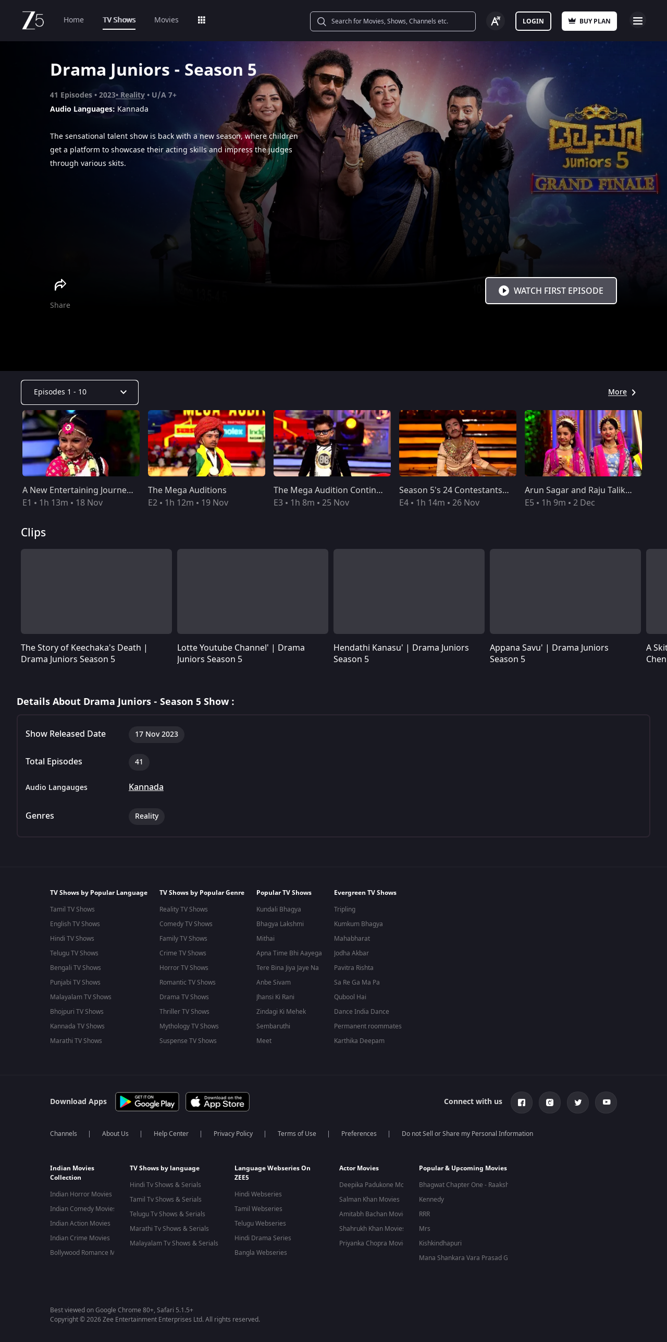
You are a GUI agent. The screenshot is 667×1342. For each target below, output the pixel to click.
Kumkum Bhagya (358, 924)
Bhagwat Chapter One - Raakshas (467, 1183)
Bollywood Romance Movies (90, 1250)
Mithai (265, 938)
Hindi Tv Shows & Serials (165, 1183)
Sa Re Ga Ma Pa (357, 982)
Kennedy (431, 1197)
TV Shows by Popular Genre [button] (201, 892)
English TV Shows (75, 924)
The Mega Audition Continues (332, 490)
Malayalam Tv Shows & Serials (174, 1241)
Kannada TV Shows (77, 1026)
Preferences (359, 1131)
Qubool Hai (350, 997)
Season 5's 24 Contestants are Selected (476, 490)
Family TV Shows (183, 938)
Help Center (171, 1131)
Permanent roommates (368, 1026)
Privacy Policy (233, 1131)
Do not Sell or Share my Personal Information (467, 1131)
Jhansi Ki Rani (275, 997)
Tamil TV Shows (72, 909)
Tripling (344, 909)
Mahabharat (352, 938)
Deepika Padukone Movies (377, 1183)
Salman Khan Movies (369, 1197)
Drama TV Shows (184, 997)
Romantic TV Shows (187, 982)
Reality (132, 95)
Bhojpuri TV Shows (77, 1011)
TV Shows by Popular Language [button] (98, 892)
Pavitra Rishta (354, 968)
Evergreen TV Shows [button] (365, 892)
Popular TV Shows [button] (284, 892)
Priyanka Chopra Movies (374, 1241)
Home (74, 20)
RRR (424, 1212)
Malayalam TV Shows (81, 997)
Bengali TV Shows (75, 968)
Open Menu (637, 19)
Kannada (146, 787)
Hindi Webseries (258, 1192)
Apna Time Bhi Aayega (289, 953)
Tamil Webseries (258, 1207)
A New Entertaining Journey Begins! (92, 490)
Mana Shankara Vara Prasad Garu (468, 1256)
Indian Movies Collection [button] (72, 1170)
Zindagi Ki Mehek (281, 1011)
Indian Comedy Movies (83, 1207)
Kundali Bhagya (278, 909)
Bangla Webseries (260, 1250)
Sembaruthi (273, 1026)
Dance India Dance (361, 1011)
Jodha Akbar (351, 953)
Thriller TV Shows (184, 1011)
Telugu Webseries (260, 1221)
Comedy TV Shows (186, 924)
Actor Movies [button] (359, 1166)
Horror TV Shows (183, 968)
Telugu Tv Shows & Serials (167, 1212)
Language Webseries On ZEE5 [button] (272, 1170)
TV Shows (119, 20)
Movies (166, 20)
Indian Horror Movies (81, 1192)
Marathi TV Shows (76, 1041)
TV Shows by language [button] (165, 1166)
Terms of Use (297, 1131)
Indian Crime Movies (80, 1236)
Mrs (424, 1226)
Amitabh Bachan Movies (374, 1212)
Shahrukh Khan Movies (372, 1226)
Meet (263, 1041)
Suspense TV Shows (188, 1041)
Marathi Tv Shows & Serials (169, 1226)
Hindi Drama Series (262, 1236)
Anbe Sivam (273, 982)
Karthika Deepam (359, 1041)
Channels (63, 1131)
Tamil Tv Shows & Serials (166, 1197)
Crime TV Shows (182, 953)
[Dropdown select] (79, 392)
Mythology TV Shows (189, 1026)
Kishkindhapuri (440, 1241)
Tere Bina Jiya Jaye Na (287, 968)
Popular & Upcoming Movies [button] (463, 1166)
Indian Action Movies (80, 1221)
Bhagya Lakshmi (280, 924)
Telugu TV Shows (74, 953)
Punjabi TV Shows (75, 982)
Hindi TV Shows (72, 938)
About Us (115, 1131)
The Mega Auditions (187, 490)
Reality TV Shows (183, 909)
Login (533, 21)
